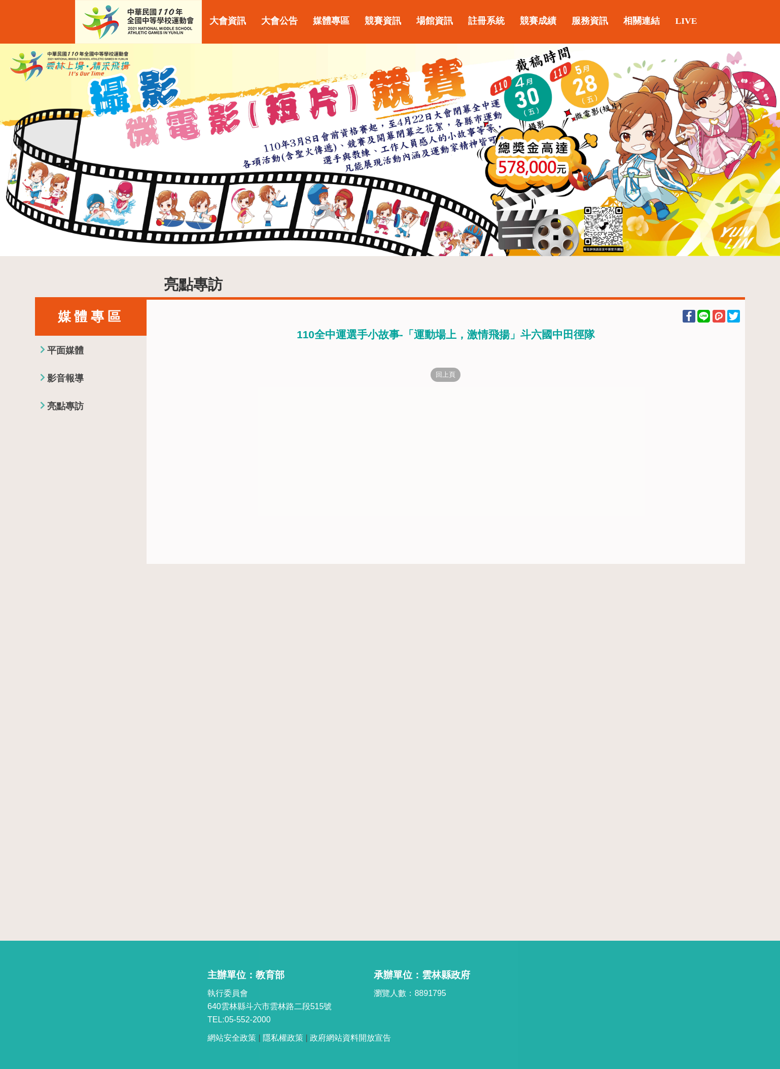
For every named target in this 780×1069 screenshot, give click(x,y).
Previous (18, 150)
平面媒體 (65, 350)
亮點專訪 (65, 406)
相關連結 (641, 21)
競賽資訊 (383, 21)
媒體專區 (331, 21)
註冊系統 (486, 21)
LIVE (686, 21)
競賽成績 (538, 21)
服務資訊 (590, 21)
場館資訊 (434, 21)
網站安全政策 (231, 1038)
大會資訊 (227, 21)
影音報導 (65, 378)
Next (762, 150)
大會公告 (279, 21)
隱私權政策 (283, 1038)
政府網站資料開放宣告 (350, 1038)
